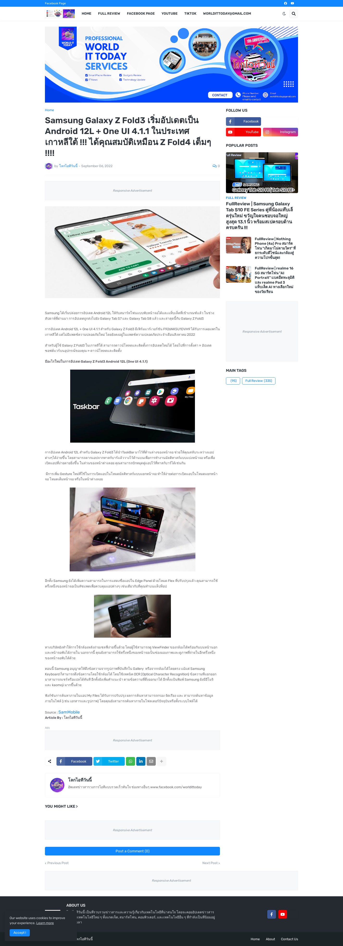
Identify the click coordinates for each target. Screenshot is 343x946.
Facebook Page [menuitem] (141, 14)
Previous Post (58, 863)
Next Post (210, 863)
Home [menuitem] (86, 14)
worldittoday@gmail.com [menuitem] (227, 14)
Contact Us (289, 939)
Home (49, 110)
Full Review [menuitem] (109, 14)
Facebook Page (55, 3)
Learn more (45, 923)
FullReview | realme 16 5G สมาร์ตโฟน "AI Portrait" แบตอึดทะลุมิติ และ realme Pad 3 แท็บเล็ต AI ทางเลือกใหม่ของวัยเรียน (274, 280)
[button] (284, 13)
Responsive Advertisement (132, 190)
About (270, 939)
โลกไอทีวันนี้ (80, 780)
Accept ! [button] (19, 933)
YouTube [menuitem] (170, 14)
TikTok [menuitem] (190, 14)
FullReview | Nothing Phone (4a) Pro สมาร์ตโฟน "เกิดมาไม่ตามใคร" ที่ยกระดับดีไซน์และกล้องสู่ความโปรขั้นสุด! (275, 248)
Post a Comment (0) (133, 851)
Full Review (258, 381)
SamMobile (69, 712)
